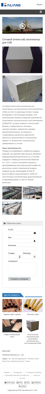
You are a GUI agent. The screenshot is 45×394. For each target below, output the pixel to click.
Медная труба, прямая (12, 314)
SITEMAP (36, 382)
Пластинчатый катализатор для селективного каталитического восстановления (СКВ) (32, 339)
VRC (19, 382)
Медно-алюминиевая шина (12, 336)
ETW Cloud (9, 382)
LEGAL (22, 386)
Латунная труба (33, 314)
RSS (27, 382)
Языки (39, 4)
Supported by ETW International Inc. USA (22, 390)
